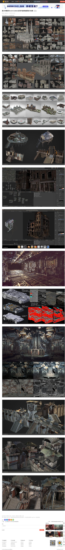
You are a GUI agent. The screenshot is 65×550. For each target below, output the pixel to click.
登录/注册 (62, 1)
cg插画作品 (6, 13)
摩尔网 (3, 13)
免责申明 (22, 544)
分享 (64, 539)
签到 (64, 526)
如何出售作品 (4, 544)
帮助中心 (30, 544)
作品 (25, 1)
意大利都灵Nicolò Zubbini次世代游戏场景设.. (12, 521)
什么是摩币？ (4, 543)
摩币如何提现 (13, 544)
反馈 (64, 542)
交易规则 (22, 546)
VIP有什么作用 (13, 546)
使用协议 (22, 543)
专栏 (20, 1)
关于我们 (30, 546)
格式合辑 (28, 1)
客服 (64, 523)
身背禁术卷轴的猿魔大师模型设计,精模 (57, 521)
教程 (22, 1)
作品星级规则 (4, 546)
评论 (64, 532)
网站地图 (30, 543)
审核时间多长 (13, 543)
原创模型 (16, 1)
